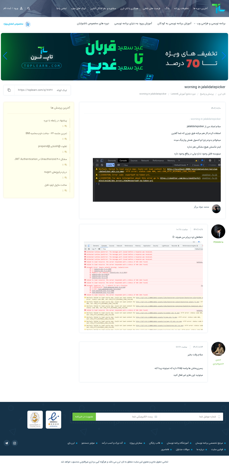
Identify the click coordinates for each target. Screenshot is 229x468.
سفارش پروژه (136, 443)
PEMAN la (218, 242)
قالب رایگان (154, 443)
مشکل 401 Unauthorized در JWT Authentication (40, 159)
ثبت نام (7, 8)
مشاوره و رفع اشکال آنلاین (103, 8)
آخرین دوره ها (200, 8)
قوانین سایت (217, 449)
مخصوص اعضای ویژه (17, 24)
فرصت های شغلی (151, 8)
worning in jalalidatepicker (204, 87)
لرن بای (71, 443)
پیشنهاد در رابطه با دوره (55, 121)
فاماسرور (165, 449)
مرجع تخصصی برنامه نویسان (209, 443)
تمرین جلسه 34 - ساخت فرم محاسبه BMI (46, 133)
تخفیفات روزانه (181, 8)
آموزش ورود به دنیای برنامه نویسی (133, 23)
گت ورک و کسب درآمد (112, 443)
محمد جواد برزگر (201, 207)
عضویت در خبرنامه (84, 417)
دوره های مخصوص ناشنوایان (93, 23)
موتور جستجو (88, 443)
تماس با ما (62, 8)
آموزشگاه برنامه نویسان (178, 443)
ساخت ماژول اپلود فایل (56, 185)
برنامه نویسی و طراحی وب (211, 23)
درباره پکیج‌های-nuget (55, 172)
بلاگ (167, 8)
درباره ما (200, 449)
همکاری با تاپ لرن (129, 8)
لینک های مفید (78, 8)
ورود (16, 8)
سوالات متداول (183, 449)
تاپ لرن (120, 462)
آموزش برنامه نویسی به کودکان (174, 23)
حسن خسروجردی (218, 362)
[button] (27, 8)
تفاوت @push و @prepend (52, 146)
